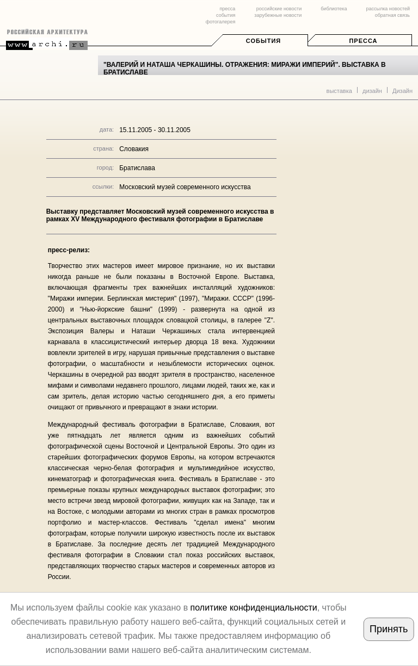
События (263, 41)
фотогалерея (220, 21)
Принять (389, 629)
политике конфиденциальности (253, 607)
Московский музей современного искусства (184, 187)
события (225, 15)
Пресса (363, 41)
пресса (227, 8)
